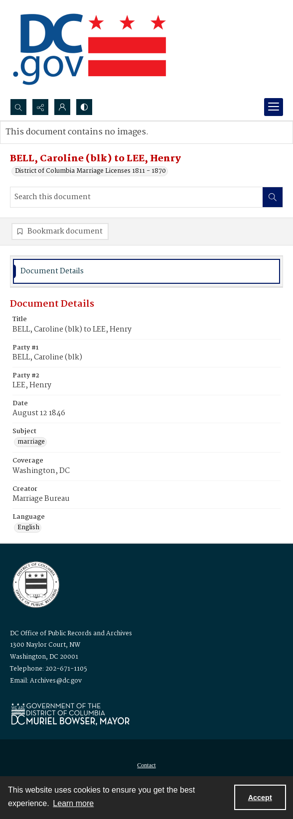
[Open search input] (18, 107)
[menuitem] (146, 765)
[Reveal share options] (40, 107)
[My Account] (62, 107)
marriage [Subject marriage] (31, 442)
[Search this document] (136, 197)
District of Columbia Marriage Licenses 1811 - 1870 (90, 171)
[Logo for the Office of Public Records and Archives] (35, 583)
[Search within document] (273, 197)
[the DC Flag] (89, 49)
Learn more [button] (73, 803)
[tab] (146, 271)
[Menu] (273, 107)
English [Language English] (28, 528)
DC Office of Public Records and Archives (71, 633)
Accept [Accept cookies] (260, 798)
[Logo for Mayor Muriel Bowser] (70, 713)
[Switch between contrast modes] (84, 107)
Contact (146, 765)
